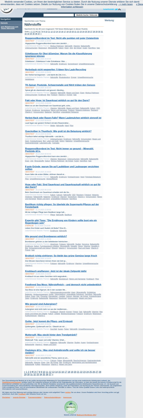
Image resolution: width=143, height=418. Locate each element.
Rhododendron (64, 77)
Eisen (67, 48)
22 (78, 32)
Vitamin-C (28, 112)
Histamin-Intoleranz (82, 110)
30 (99, 32)
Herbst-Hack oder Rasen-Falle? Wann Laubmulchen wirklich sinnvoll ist (63, 118)
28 (94, 32)
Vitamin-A (62, 95)
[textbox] (58, 15)
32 (26, 34)
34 (31, 34)
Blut (48, 95)
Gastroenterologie (31, 143)
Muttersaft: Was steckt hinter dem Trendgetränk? (51, 335)
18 (67, 32)
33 (28, 34)
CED (98, 108)
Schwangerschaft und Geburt (40, 248)
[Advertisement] (114, 64)
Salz (98, 48)
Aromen (69, 95)
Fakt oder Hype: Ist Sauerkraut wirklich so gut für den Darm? (57, 100)
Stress (80, 246)
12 (52, 32)
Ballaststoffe (85, 46)
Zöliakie (57, 314)
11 (49, 32)
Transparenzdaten (34, 397)
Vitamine (76, 46)
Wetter (52, 126)
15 (60, 32)
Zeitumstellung (60, 294)
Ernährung (63, 64)
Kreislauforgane (36, 141)
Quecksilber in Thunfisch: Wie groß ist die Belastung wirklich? (58, 131)
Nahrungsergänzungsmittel (60, 292)
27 (91, 32)
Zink (71, 48)
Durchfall (53, 329)
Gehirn (62, 141)
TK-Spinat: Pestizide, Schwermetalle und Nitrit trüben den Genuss (60, 85)
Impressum (67, 397)
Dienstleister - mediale (56, 296)
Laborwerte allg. (45, 143)
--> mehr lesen (125, 4)
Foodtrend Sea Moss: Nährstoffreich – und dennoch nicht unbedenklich (63, 284)
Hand (67, 126)
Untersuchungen (31, 48)
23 (81, 32)
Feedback (22, 394)
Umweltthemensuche (86, 64)
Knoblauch (90, 279)
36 (36, 34)
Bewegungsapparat (68, 314)
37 (39, 34)
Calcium (28, 110)
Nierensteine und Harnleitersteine (84, 362)
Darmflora (92, 48)
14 (57, 32)
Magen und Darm (72, 93)
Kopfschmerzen (31, 316)
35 (34, 34)
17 (65, 32)
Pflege (52, 215)
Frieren (27, 250)
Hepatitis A (95, 246)
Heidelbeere (29, 79)
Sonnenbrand (73, 64)
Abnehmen (54, 244)
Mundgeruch (63, 279)
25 (86, 32)
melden (68, 392)
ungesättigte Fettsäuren (70, 112)
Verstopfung (45, 110)
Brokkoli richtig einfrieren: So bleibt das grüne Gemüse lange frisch (61, 256)
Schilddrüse (91, 292)
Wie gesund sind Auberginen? (41, 304)
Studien (78, 244)
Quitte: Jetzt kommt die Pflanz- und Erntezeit (49, 321)
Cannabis (55, 143)
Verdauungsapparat (40, 294)
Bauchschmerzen (79, 361)
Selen (27, 298)
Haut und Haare (84, 248)
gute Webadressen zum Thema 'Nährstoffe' (9, 27)
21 (75, 32)
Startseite (4, 23)
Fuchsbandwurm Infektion (49, 246)
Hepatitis (74, 246)
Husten (60, 329)
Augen (85, 48)
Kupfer (51, 294)
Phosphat (43, 296)
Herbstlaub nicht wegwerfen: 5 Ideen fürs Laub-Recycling (55, 69)
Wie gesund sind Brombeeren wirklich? (46, 236)
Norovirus (85, 244)
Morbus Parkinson (57, 46)
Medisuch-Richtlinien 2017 (86, 415)
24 (83, 32)
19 (70, 32)
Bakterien (48, 112)
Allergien (76, 296)
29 (97, 32)
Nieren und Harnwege (59, 110)
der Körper (78, 48)
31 (102, 32)
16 (62, 32)
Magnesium (42, 48)
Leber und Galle (53, 141)
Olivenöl (55, 248)
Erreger (74, 77)
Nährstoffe (68, 46)
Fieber (66, 329)
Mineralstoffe (52, 48)
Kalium (61, 48)
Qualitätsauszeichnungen (11, 382)
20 (73, 32)
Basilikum (68, 215)
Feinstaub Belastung (93, 177)
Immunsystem (38, 112)
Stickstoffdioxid (51, 179)
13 (54, 32)
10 (46, 32)
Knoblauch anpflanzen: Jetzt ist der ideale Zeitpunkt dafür (56, 271)
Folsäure (54, 95)
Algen (73, 292)
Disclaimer (6, 397)
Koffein (37, 364)
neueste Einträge (19, 397)
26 (89, 32)
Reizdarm (94, 110)
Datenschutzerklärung (52, 397)
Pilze (71, 126)
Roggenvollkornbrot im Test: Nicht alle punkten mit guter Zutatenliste (62, 38)
